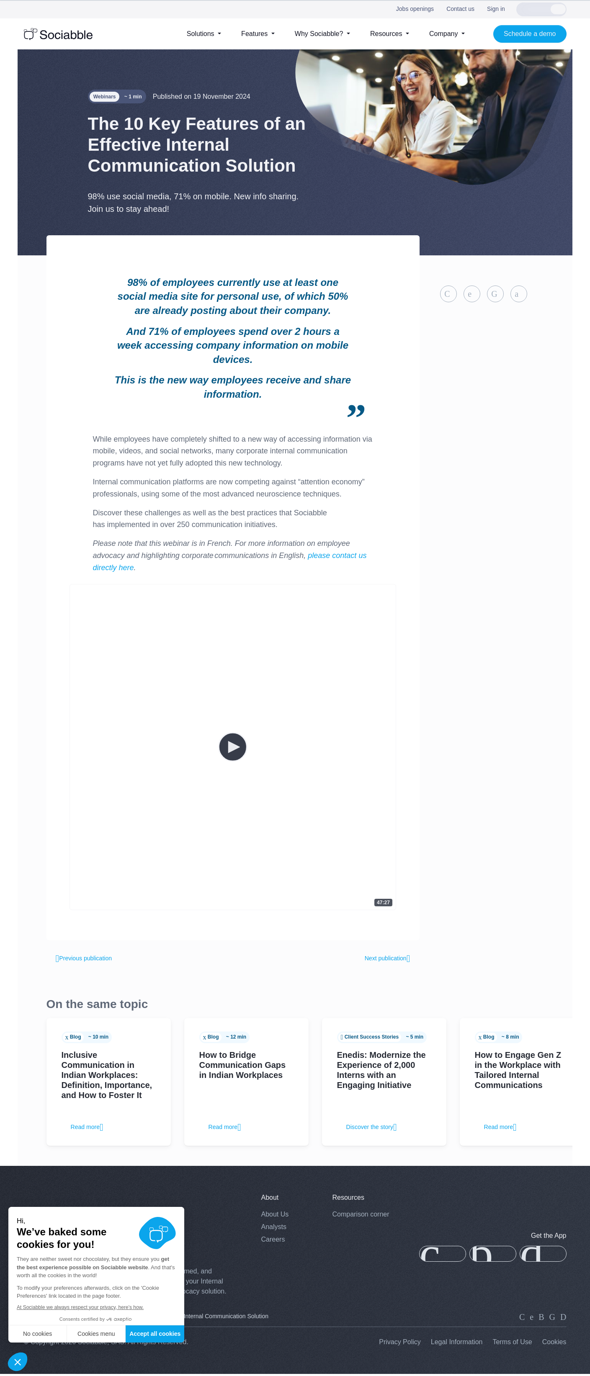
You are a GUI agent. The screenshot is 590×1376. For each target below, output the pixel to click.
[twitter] (531, 1319)
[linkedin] (522, 1319)
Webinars (104, 97)
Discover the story (376, 1129)
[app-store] (442, 1256)
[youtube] (563, 1319)
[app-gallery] (492, 1256)
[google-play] (543, 1256)
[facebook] (552, 1319)
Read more (90, 1129)
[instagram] (541, 1319)
